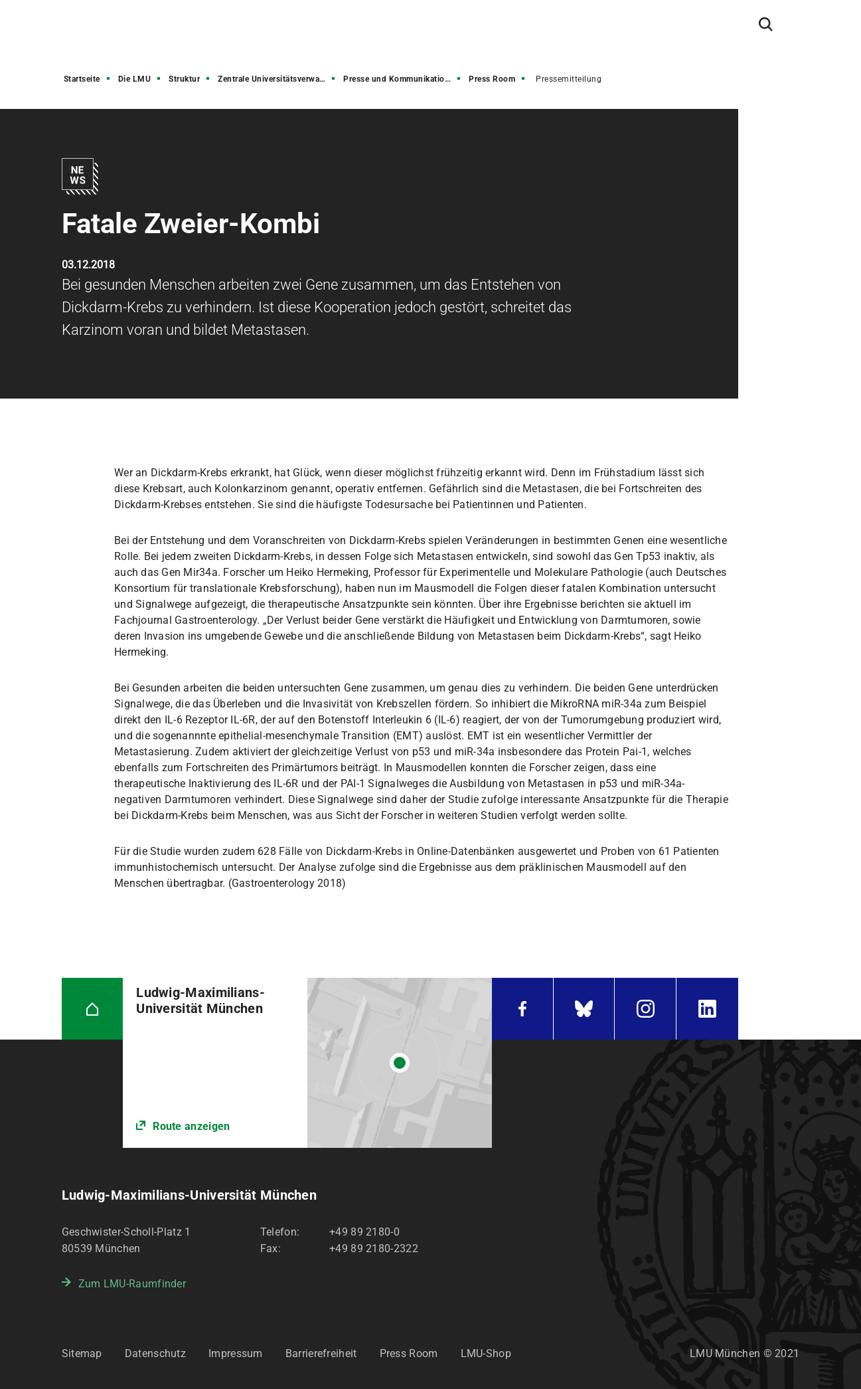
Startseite (82, 79)
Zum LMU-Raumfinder (132, 1283)
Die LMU (134, 79)
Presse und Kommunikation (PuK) (403, 79)
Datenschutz (155, 1353)
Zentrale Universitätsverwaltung (277, 79)
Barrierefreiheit (321, 1353)
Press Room (492, 79)
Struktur (184, 79)
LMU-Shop (486, 1353)
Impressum (235, 1353)
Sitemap (82, 1353)
